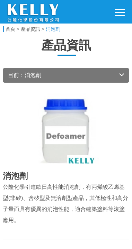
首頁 (10, 29)
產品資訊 (30, 29)
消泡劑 (53, 29)
